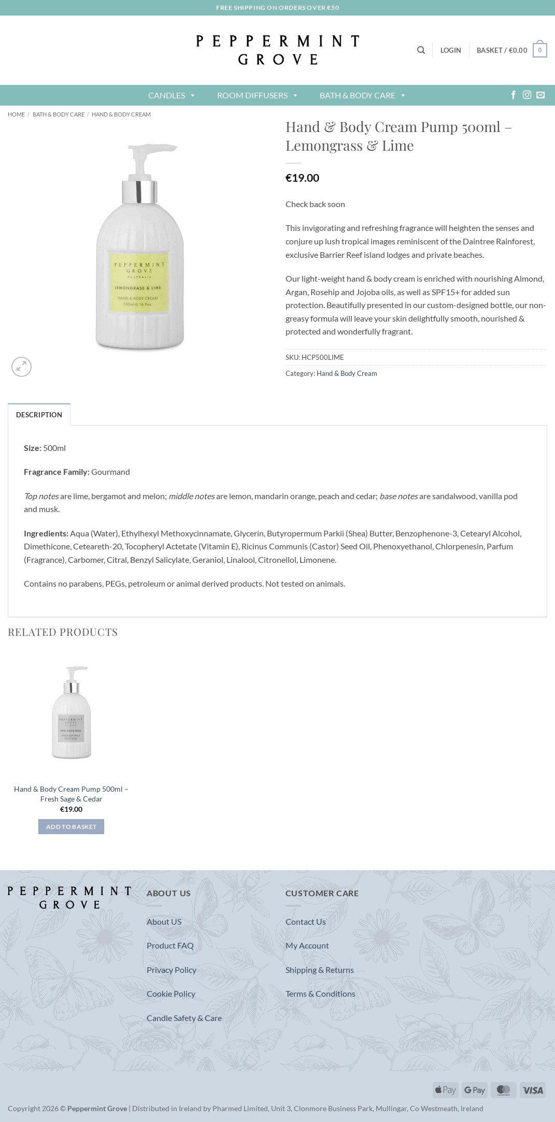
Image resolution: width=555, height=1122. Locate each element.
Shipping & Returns (320, 969)
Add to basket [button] (71, 826)
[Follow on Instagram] (527, 95)
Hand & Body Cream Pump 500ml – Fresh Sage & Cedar (71, 793)
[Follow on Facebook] (513, 95)
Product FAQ (170, 945)
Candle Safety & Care (184, 1018)
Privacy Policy (171, 969)
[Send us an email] (540, 95)
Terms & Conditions (320, 993)
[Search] (421, 50)
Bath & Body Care (363, 95)
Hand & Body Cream (121, 114)
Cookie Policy (171, 993)
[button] (450, 50)
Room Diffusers (258, 95)
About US (164, 921)
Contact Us (306, 921)
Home (16, 114)
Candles (172, 95)
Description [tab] (39, 415)
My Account (307, 945)
